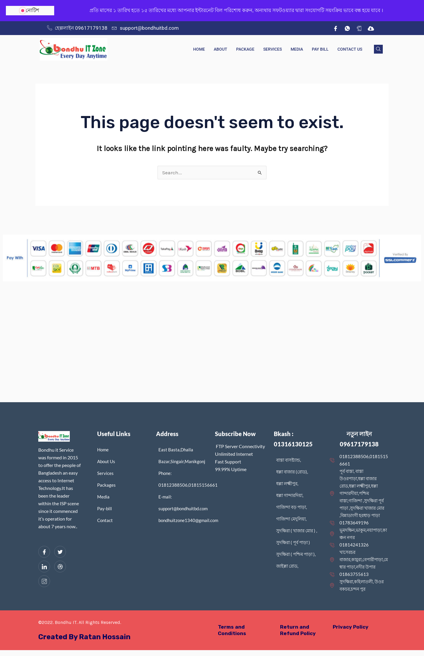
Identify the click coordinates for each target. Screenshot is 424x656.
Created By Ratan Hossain (84, 637)
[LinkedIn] (44, 566)
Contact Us (349, 49)
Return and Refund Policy (298, 630)
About (220, 49)
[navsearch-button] (378, 49)
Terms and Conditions (232, 630)
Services (272, 49)
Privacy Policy (350, 627)
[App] (359, 28)
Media (297, 49)
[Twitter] (60, 552)
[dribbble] (60, 566)
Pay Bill (320, 49)
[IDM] (370, 28)
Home (199, 49)
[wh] (347, 28)
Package (245, 49)
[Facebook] (335, 28)
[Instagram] (44, 581)
